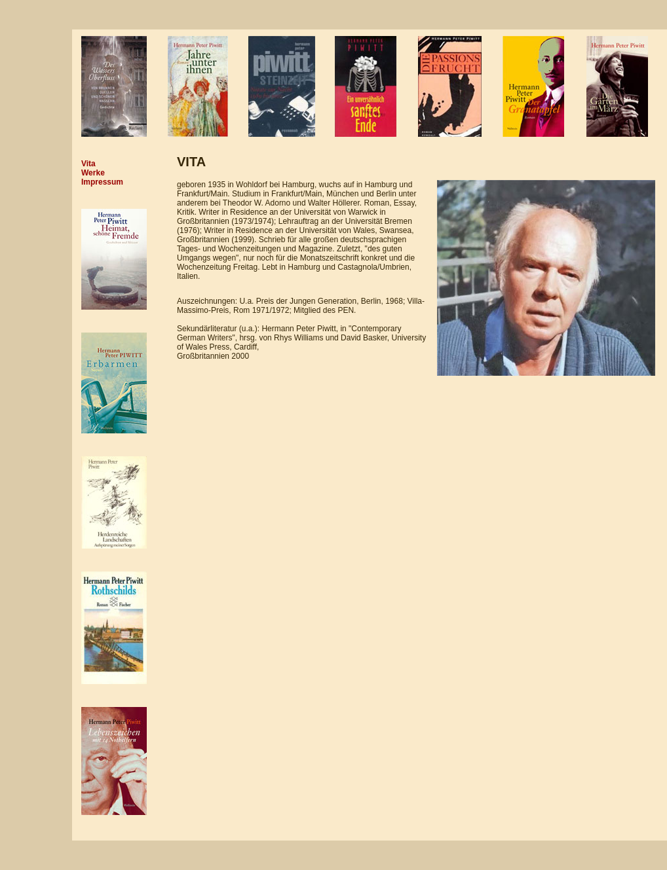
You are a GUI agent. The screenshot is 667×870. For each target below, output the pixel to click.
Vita (88, 163)
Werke (93, 172)
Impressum (102, 182)
